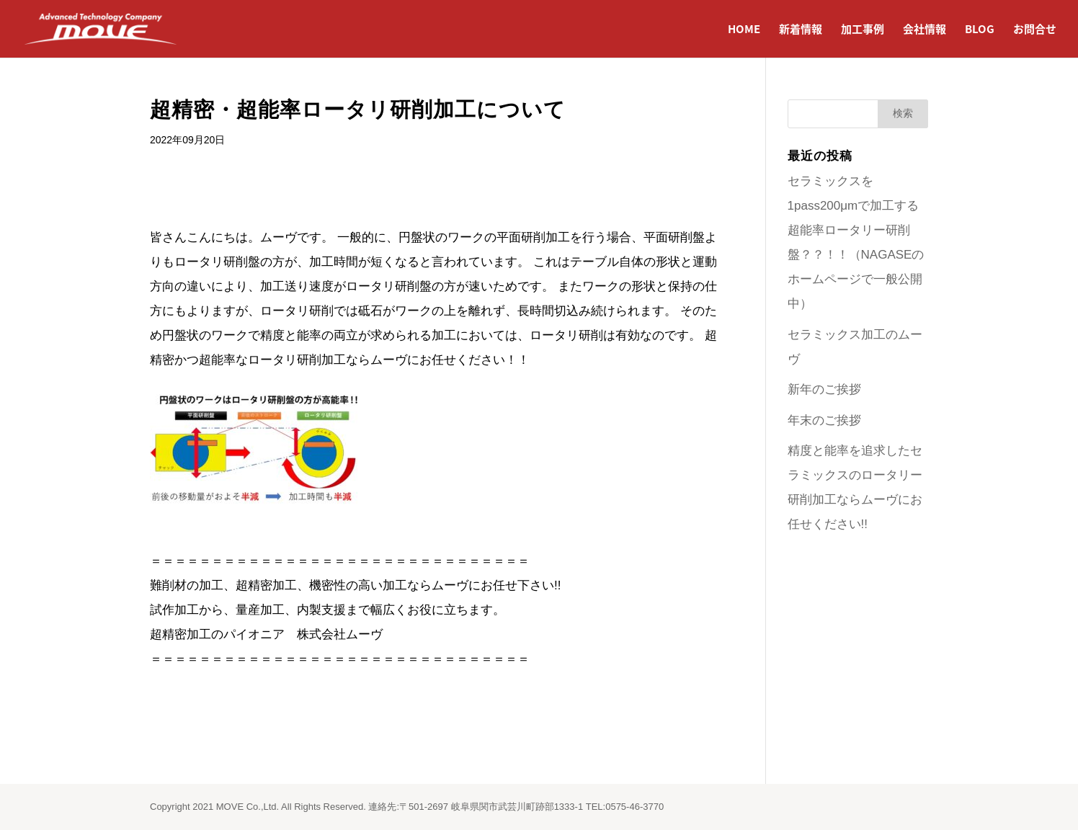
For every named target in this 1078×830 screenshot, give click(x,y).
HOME (744, 30)
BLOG (979, 30)
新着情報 (800, 30)
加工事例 (862, 30)
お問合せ (1034, 30)
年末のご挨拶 (824, 420)
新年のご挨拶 (824, 389)
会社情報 (924, 30)
